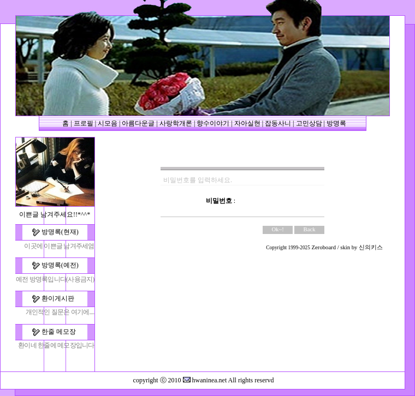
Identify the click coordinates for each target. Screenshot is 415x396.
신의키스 (371, 247)
